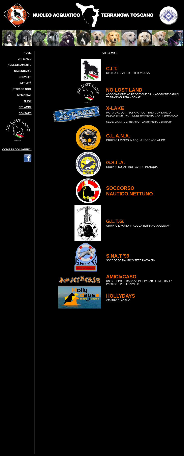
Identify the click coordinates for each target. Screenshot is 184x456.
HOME (28, 52)
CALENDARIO (23, 70)
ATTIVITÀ (26, 83)
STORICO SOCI (21, 89)
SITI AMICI (25, 107)
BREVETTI (25, 76)
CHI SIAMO (25, 58)
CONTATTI (25, 113)
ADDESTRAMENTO (20, 64)
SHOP (28, 101)
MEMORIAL (24, 95)
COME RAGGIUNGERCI (16, 149)
